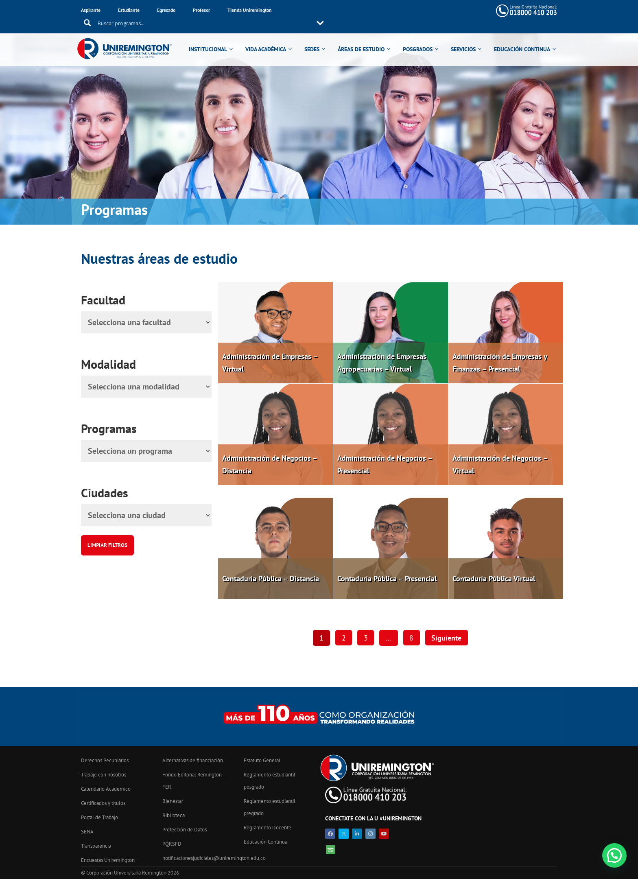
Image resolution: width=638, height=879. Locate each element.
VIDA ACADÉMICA (267, 37)
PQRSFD (171, 843)
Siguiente (447, 638)
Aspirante (91, 10)
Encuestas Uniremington (108, 860)
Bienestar (172, 801)
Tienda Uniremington (249, 10)
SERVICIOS (464, 37)
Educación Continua (265, 841)
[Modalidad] (146, 387)
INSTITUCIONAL (209, 37)
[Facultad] (146, 322)
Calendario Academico (106, 788)
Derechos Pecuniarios (105, 760)
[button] (614, 855)
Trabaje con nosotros (103, 774)
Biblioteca (173, 815)
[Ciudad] (146, 515)
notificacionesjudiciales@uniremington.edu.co (214, 858)
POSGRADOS (419, 37)
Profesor (201, 10)
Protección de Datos (184, 829)
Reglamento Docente (267, 827)
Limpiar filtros (107, 545)
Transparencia (96, 845)
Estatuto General (262, 760)
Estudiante (129, 10)
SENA (87, 831)
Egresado (166, 10)
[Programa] (146, 451)
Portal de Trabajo (99, 817)
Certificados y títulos (103, 803)
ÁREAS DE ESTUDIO (362, 37)
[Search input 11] (372, 10)
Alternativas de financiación (192, 760)
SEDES (313, 37)
